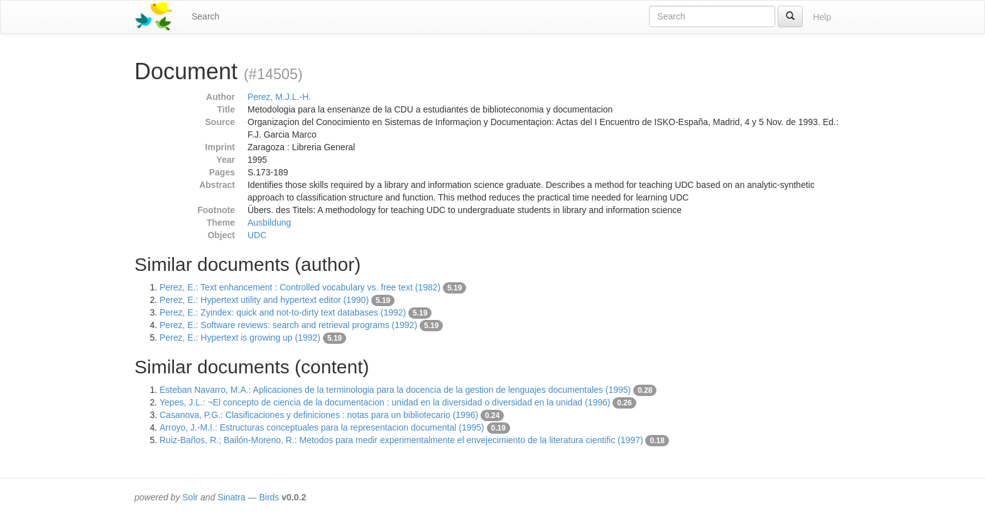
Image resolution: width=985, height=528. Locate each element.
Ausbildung (269, 222)
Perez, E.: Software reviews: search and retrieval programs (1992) (288, 325)
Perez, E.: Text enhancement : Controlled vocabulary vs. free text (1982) (300, 287)
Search (205, 16)
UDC (257, 235)
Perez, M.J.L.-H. (279, 97)
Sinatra (231, 497)
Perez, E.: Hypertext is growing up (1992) (240, 338)
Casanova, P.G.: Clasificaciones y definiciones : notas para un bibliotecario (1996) (319, 415)
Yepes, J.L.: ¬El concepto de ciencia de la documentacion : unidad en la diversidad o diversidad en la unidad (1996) (385, 402)
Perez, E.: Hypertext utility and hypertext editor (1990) (264, 300)
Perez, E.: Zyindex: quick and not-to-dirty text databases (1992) (283, 312)
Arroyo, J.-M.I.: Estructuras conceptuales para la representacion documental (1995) (322, 427)
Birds (269, 497)
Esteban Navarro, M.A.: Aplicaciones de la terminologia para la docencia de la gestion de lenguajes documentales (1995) (395, 390)
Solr (190, 497)
